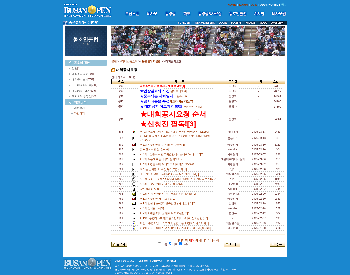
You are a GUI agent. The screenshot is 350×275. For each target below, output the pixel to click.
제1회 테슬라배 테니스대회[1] (158, 198)
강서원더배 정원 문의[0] (155, 149)
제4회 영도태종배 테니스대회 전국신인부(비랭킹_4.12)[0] (175, 131)
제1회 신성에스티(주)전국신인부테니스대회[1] (168, 203)
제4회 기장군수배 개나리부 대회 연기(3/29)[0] (168, 164)
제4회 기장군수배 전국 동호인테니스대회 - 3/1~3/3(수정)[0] (176, 228)
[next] (215, 240)
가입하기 (79, 113)
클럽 (114, 61)
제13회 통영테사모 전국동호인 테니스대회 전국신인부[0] (174, 218)
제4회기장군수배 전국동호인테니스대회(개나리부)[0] (172, 154)
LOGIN (243, 4)
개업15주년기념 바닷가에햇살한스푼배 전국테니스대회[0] (175, 223)
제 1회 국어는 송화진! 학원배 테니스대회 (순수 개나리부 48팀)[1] (179, 179)
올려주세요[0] (163, 91)
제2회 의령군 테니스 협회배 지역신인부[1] (166, 213)
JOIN (254, 4)
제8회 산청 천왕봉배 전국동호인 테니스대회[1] (168, 193)
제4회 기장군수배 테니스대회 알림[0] (163, 183)
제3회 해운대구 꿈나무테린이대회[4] (162, 159)
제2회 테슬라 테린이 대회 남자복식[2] (163, 144)
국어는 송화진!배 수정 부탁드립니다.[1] (164, 169)
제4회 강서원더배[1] (152, 208)
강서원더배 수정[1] (152, 188)
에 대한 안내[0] (171, 106)
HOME (232, 4)
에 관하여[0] (164, 96)
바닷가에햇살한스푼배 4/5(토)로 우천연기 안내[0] (170, 174)
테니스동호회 (129, 61)
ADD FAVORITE (269, 4)
